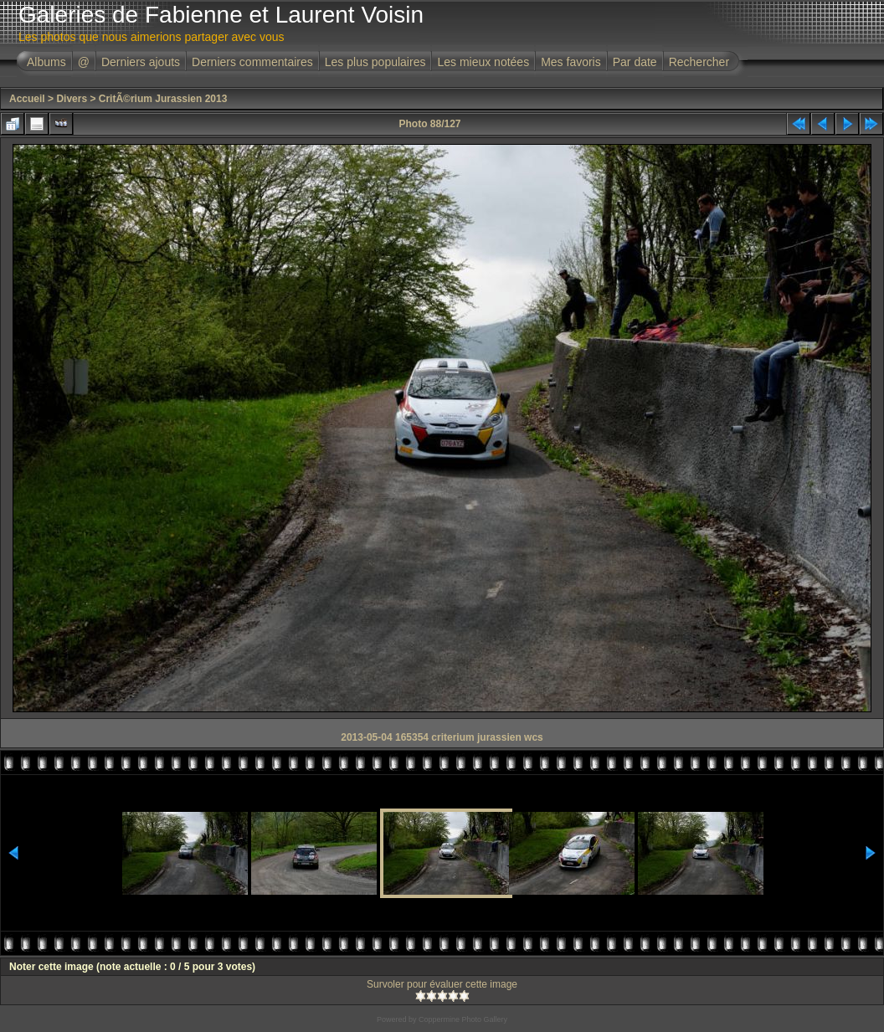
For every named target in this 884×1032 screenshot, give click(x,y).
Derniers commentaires (252, 62)
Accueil (27, 99)
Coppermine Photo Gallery (463, 1019)
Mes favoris (571, 62)
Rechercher (699, 62)
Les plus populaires (375, 62)
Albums (46, 62)
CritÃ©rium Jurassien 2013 (163, 99)
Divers (71, 99)
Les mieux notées (483, 62)
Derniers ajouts (140, 62)
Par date (635, 62)
